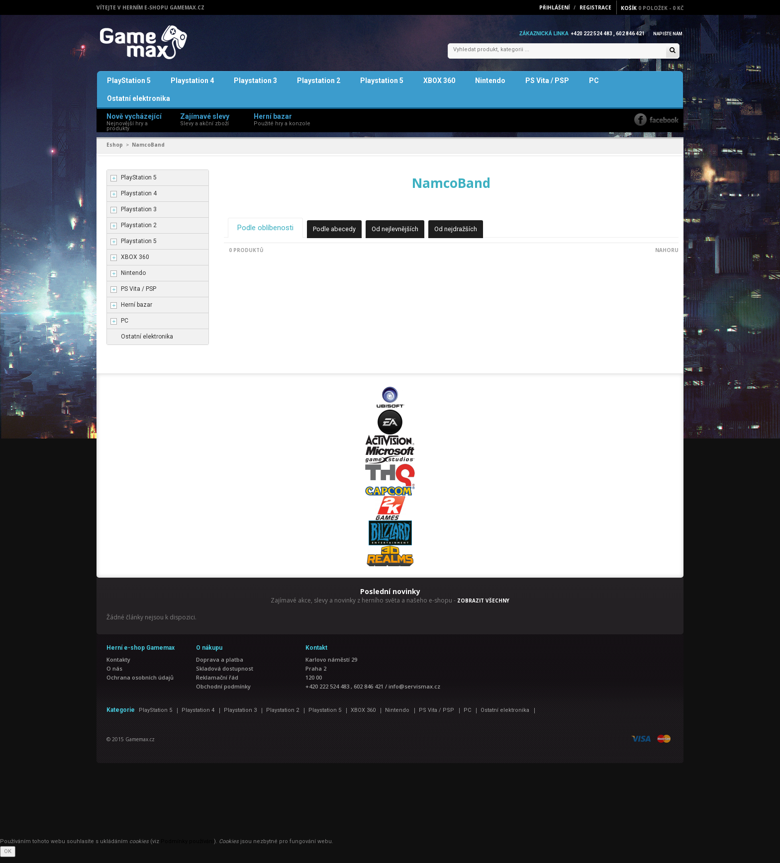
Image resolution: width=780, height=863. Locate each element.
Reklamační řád (217, 683)
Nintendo (490, 86)
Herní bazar (136, 310)
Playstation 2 (318, 86)
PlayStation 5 (129, 86)
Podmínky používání (187, 847)
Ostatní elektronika (138, 104)
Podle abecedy (342, 234)
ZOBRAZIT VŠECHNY (483, 606)
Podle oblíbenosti (268, 233)
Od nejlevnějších (406, 234)
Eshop (114, 150)
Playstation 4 (192, 86)
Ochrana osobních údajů (140, 683)
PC (594, 86)
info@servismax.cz (414, 692)
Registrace (595, 7)
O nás (114, 674)
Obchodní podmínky (223, 692)
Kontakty (118, 665)
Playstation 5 (381, 86)
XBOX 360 (439, 86)
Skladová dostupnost (224, 674)
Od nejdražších (470, 234)
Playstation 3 (255, 86)
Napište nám (665, 33)
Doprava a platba (219, 665)
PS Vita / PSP (547, 86)
